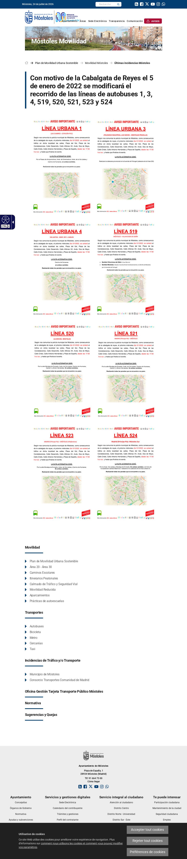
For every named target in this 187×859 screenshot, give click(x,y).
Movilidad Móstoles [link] (96, 63)
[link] (136, 4)
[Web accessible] (5, 219)
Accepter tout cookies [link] (147, 830)
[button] (118, 4)
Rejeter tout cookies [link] (147, 841)
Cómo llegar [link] (93, 781)
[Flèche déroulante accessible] (12, 222)
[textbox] (106, 4)
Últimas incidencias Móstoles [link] (132, 63)
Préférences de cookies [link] (147, 852)
